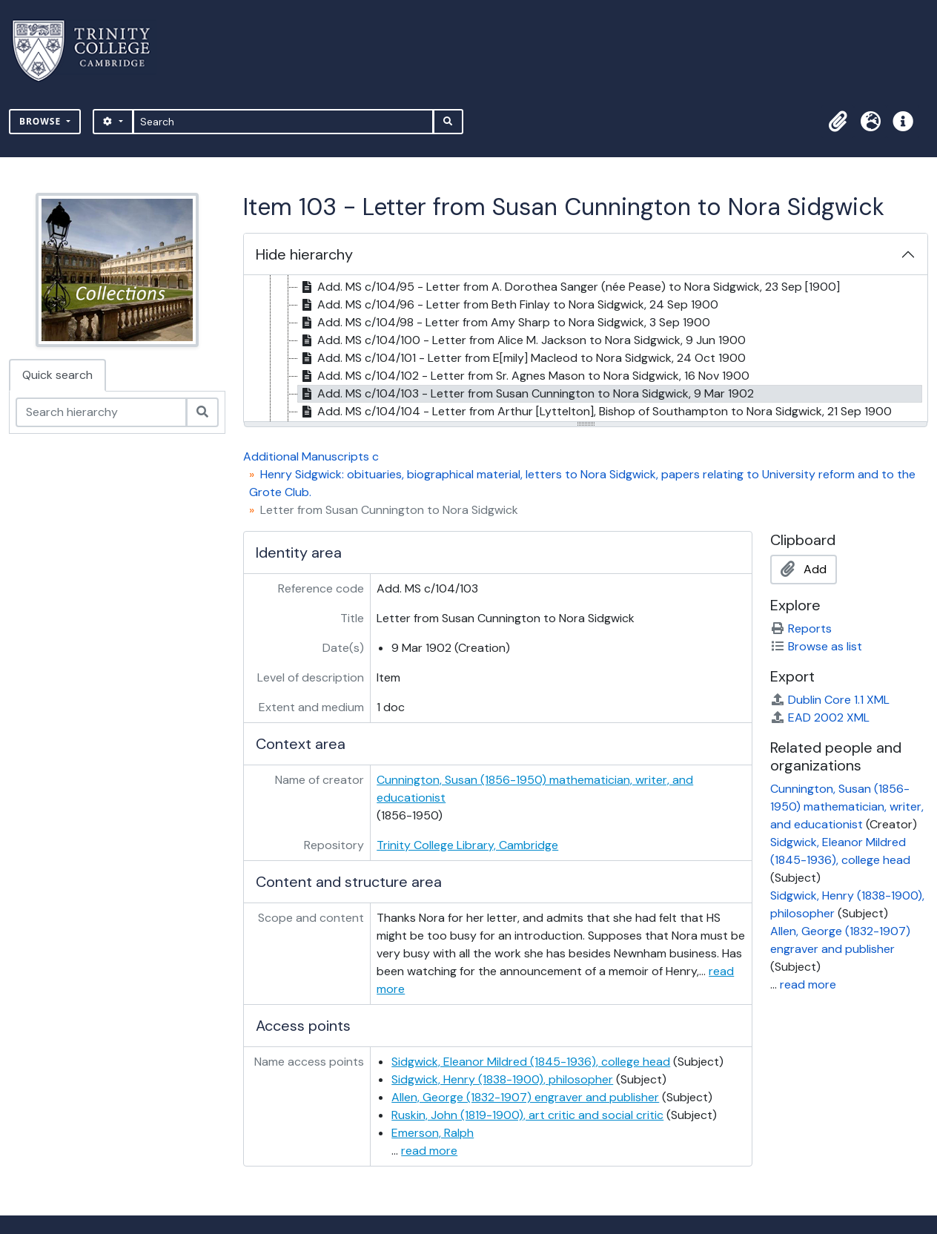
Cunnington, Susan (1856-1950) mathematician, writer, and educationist (847, 806)
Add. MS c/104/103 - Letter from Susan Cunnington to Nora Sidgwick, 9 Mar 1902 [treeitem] (526, 394)
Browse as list (816, 646)
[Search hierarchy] (101, 412)
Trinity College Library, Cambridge (467, 845)
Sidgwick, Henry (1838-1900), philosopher (502, 1079)
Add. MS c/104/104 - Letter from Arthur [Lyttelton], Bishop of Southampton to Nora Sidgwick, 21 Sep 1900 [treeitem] (595, 411)
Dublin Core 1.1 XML (830, 699)
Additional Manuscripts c (311, 456)
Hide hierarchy (304, 254)
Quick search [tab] (57, 375)
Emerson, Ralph (432, 1133)
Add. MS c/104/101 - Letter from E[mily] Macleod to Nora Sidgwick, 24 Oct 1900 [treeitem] (522, 358)
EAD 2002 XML (820, 717)
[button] (837, 121)
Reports (801, 628)
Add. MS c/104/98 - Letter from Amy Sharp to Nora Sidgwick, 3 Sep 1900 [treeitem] (504, 322)
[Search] (283, 121)
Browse (41, 121)
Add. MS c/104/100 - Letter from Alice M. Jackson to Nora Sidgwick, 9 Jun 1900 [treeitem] (522, 340)
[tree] (585, 349)
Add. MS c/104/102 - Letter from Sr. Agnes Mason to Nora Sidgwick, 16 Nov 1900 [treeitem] (523, 376)
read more (429, 1150)
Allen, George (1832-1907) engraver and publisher (525, 1097)
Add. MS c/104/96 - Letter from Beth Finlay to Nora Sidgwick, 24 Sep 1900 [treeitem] (508, 305)
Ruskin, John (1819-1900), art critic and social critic (527, 1115)
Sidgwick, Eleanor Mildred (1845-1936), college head (530, 1061)
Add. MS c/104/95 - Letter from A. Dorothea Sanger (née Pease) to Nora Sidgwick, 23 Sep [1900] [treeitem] (569, 287)
